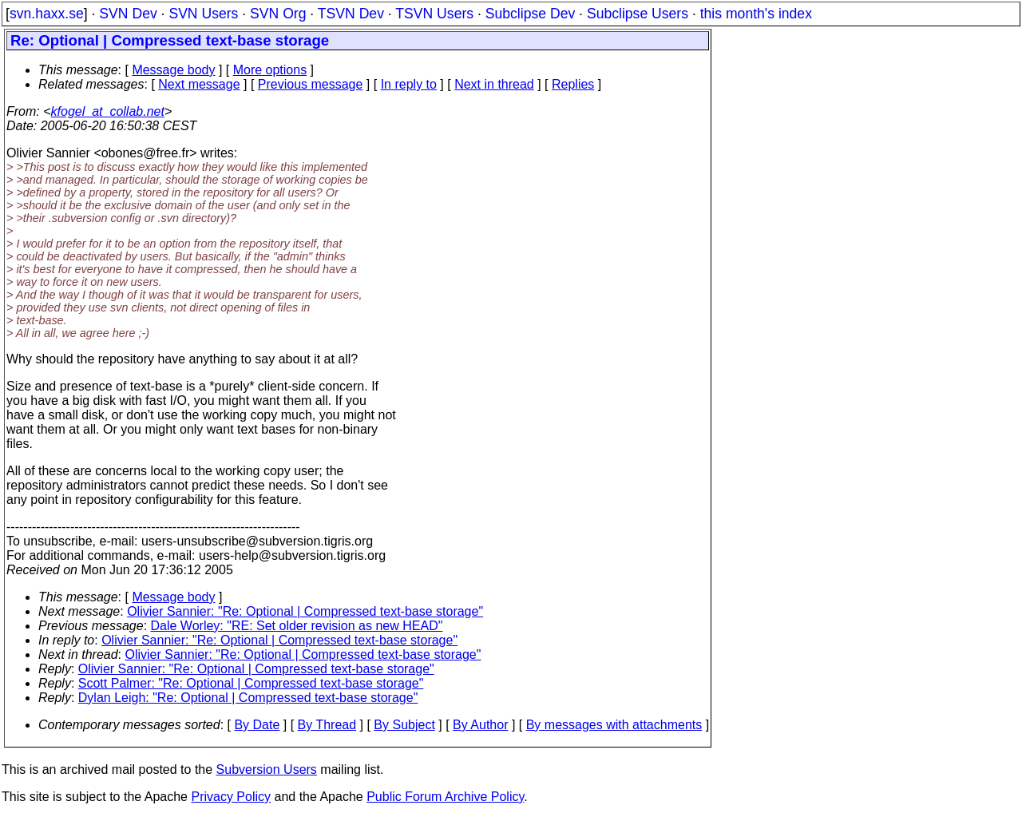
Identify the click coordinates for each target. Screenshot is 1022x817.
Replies (573, 84)
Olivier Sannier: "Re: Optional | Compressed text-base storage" (305, 611)
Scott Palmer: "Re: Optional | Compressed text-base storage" (251, 683)
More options (270, 70)
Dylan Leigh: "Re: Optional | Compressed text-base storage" (248, 697)
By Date (256, 725)
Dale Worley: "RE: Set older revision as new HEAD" (297, 626)
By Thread (327, 725)
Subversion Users (266, 769)
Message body (173, 70)
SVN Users (203, 14)
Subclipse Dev (530, 14)
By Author (480, 725)
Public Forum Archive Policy (445, 796)
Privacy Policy (231, 796)
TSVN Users (434, 14)
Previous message (310, 84)
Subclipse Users (637, 14)
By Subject (404, 725)
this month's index (756, 14)
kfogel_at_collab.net (107, 111)
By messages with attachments (614, 725)
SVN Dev (127, 14)
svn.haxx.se (47, 14)
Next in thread (494, 84)
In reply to (409, 84)
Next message (199, 84)
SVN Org (278, 14)
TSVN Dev (351, 14)
